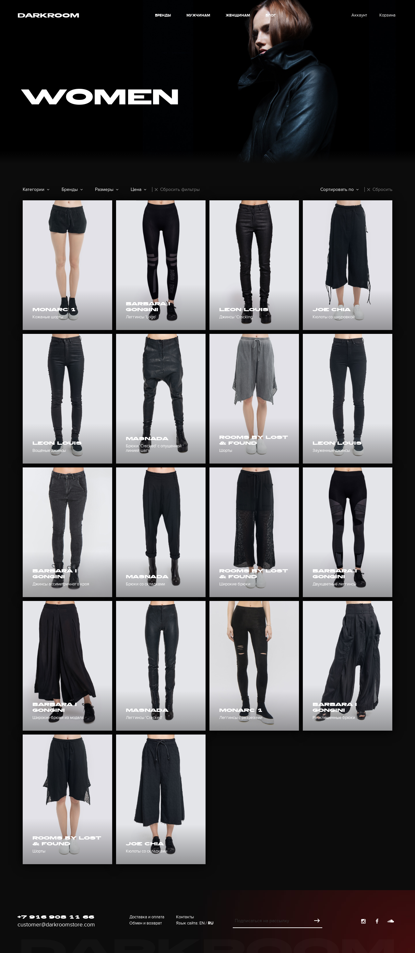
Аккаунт (359, 15)
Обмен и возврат (145, 923)
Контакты (185, 917)
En (202, 923)
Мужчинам (198, 15)
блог (271, 15)
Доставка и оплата (146, 917)
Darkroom (48, 16)
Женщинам (238, 15)
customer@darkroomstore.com (56, 924)
